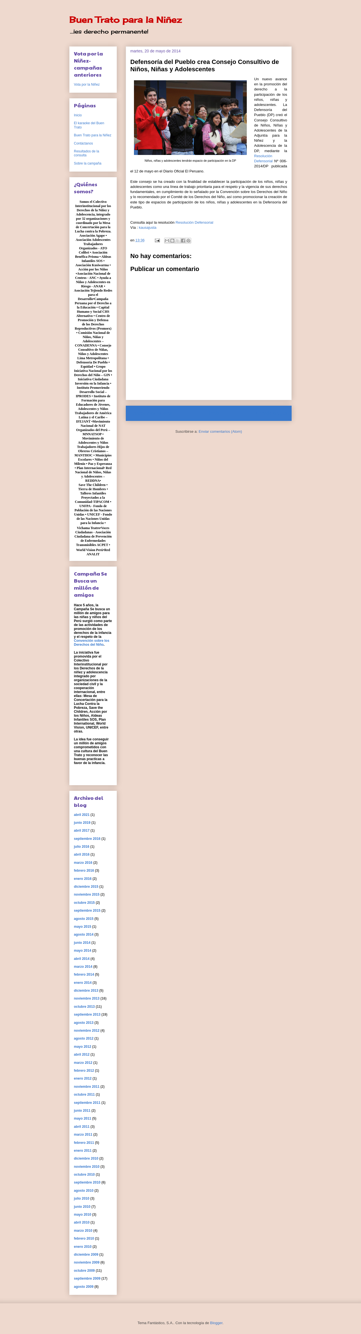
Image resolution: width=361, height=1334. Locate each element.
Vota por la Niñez (87, 84)
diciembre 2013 (86, 991)
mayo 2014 (82, 951)
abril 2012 (81, 1054)
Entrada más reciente (151, 413)
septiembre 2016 (87, 839)
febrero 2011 (84, 1143)
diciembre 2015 (86, 887)
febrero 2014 (84, 974)
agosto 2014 (83, 934)
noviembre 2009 (87, 1262)
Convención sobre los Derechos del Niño (91, 643)
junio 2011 (82, 1111)
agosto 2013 (83, 1023)
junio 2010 (82, 1207)
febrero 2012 (84, 1071)
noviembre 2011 (87, 1087)
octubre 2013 (84, 1007)
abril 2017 (81, 831)
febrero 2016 (84, 871)
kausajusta (147, 227)
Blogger (216, 1323)
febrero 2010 (84, 1238)
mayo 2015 (82, 927)
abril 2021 (81, 815)
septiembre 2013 (87, 1014)
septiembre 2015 (87, 911)
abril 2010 (81, 1222)
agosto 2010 (83, 1191)
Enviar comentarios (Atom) (220, 431)
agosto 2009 (83, 1287)
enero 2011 (83, 1151)
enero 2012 (83, 1078)
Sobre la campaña (87, 163)
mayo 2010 (82, 1215)
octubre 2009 (84, 1271)
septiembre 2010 (87, 1182)
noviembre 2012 (87, 1031)
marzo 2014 (83, 967)
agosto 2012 (83, 1038)
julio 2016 (81, 847)
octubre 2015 (84, 903)
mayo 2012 (82, 1047)
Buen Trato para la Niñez (125, 20)
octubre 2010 (84, 1175)
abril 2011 (81, 1127)
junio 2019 (82, 823)
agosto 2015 (83, 919)
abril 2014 (81, 959)
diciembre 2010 (86, 1158)
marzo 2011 (83, 1135)
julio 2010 (81, 1198)
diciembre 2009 (86, 1255)
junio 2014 (82, 943)
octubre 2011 (84, 1095)
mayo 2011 (82, 1118)
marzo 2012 (83, 1063)
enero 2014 (83, 983)
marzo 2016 (83, 863)
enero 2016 (83, 879)
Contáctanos (83, 143)
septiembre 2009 (87, 1278)
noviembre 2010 (87, 1167)
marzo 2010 (83, 1231)
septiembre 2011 (87, 1103)
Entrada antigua (271, 413)
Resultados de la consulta (86, 153)
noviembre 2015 (87, 894)
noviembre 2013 (87, 998)
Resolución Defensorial (194, 222)
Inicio (214, 413)
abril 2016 (81, 854)
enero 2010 (83, 1247)
